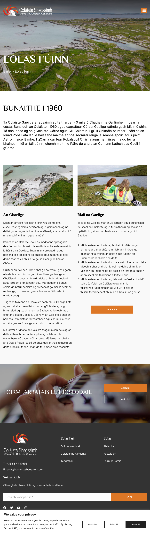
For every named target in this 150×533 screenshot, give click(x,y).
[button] (144, 10)
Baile (7, 71)
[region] (75, 521)
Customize (92, 524)
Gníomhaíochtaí (70, 446)
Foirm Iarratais (112, 461)
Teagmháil (67, 461)
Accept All (136, 524)
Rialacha (109, 446)
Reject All (114, 524)
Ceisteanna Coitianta (73, 453)
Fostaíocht (110, 453)
